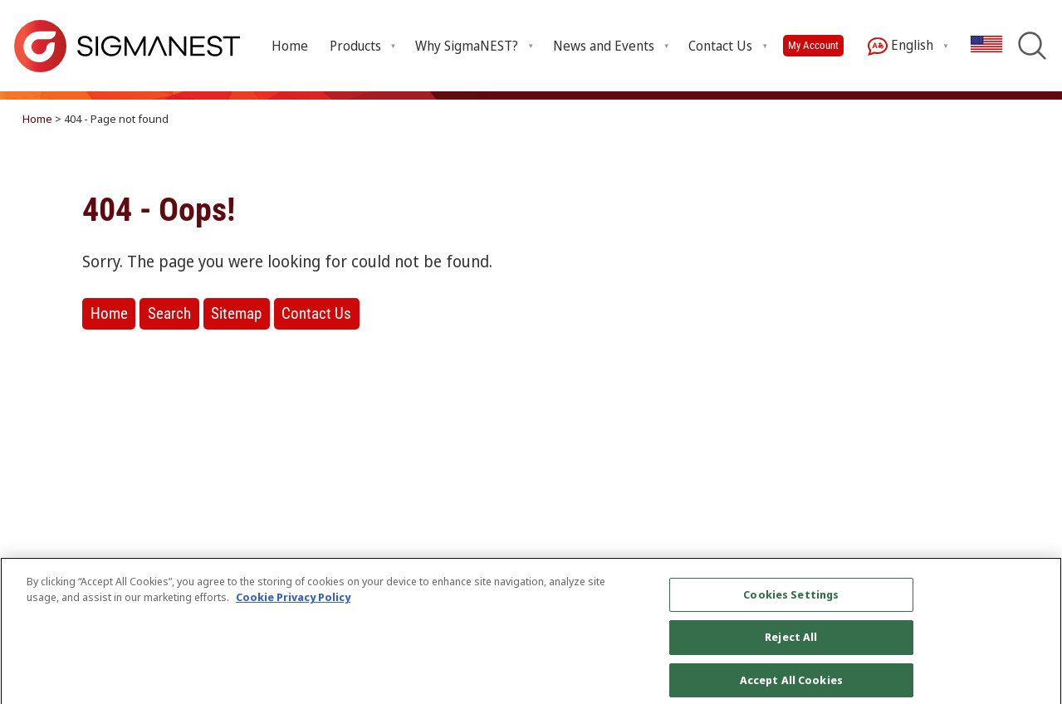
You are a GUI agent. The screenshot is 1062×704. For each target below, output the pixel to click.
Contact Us (316, 313)
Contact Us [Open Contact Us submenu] (720, 46)
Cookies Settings (791, 601)
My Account (813, 45)
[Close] (1035, 641)
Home (290, 46)
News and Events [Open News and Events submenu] (603, 46)
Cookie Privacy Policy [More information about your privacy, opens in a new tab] (293, 604)
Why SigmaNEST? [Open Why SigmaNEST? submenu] (466, 46)
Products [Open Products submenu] (355, 46)
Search (169, 313)
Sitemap (236, 313)
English (900, 46)
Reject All (791, 644)
